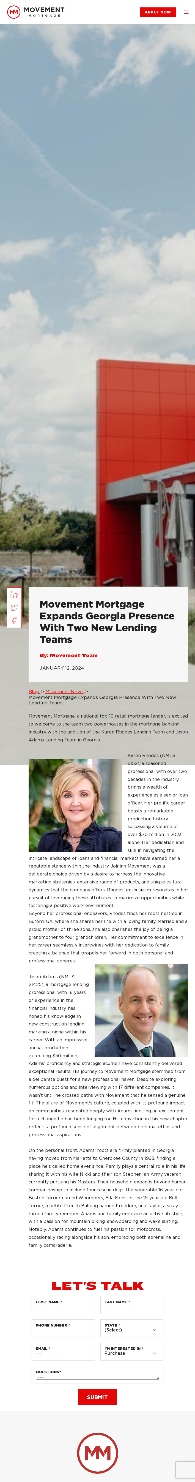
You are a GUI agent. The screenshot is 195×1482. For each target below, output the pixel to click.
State (111, 1325)
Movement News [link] (64, 691)
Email (42, 1348)
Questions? (48, 1372)
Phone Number (51, 1325)
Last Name (116, 1302)
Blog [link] (34, 691)
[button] (186, 12)
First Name (47, 1302)
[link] (35, 12)
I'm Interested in (123, 1348)
